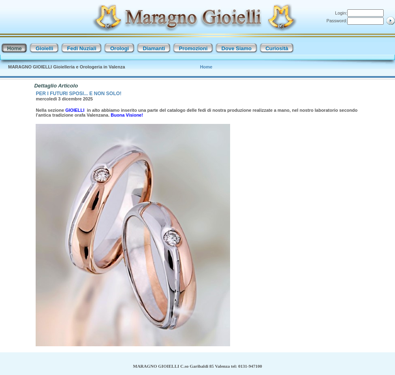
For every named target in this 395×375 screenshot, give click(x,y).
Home (206, 66)
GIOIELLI (75, 110)
